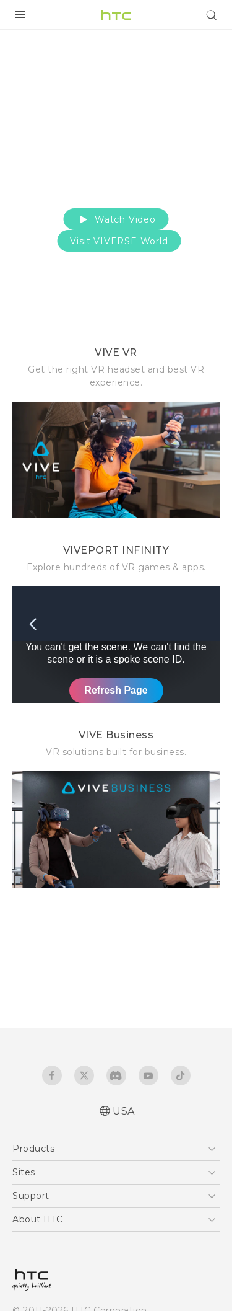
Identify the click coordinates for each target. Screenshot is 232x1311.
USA (124, 1111)
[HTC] (116, 14)
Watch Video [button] (116, 219)
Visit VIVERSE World (119, 241)
